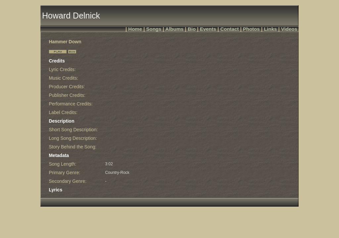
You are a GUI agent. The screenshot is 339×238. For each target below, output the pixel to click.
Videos (289, 29)
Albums (174, 29)
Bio (192, 29)
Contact (229, 29)
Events (208, 29)
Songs (154, 29)
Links (270, 29)
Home (135, 29)
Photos (251, 29)
